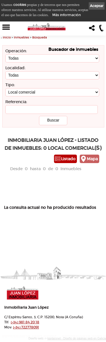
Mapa (92, 158)
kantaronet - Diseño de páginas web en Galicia (76, 338)
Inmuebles (21, 37)
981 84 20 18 (25, 322)
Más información (66, 15)
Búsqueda (39, 37)
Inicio (7, 37)
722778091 (26, 327)
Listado (68, 158)
